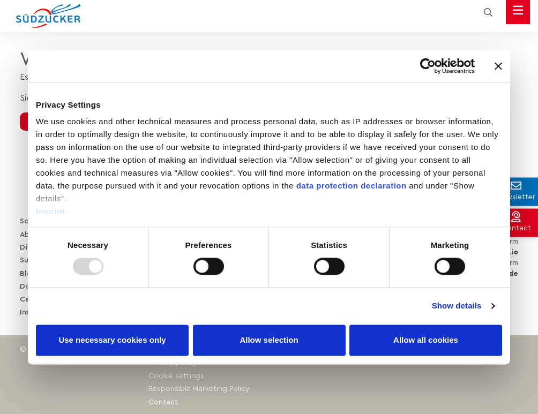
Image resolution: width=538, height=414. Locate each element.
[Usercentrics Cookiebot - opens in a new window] (428, 66)
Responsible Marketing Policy (199, 386)
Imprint (50, 211)
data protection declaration (351, 185)
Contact (163, 399)
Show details (457, 306)
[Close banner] (498, 66)
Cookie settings (176, 374)
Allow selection (269, 339)
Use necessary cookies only (112, 339)
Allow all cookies (425, 339)
